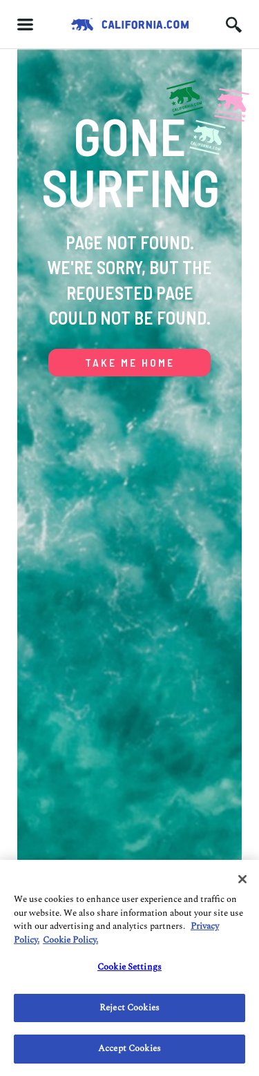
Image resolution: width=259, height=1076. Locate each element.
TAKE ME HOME (130, 362)
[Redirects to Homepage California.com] (130, 24)
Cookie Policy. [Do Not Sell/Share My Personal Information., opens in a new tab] (70, 940)
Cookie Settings (129, 967)
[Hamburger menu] (25, 24)
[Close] (242, 879)
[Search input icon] (234, 24)
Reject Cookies (129, 1008)
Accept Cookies (129, 1048)
